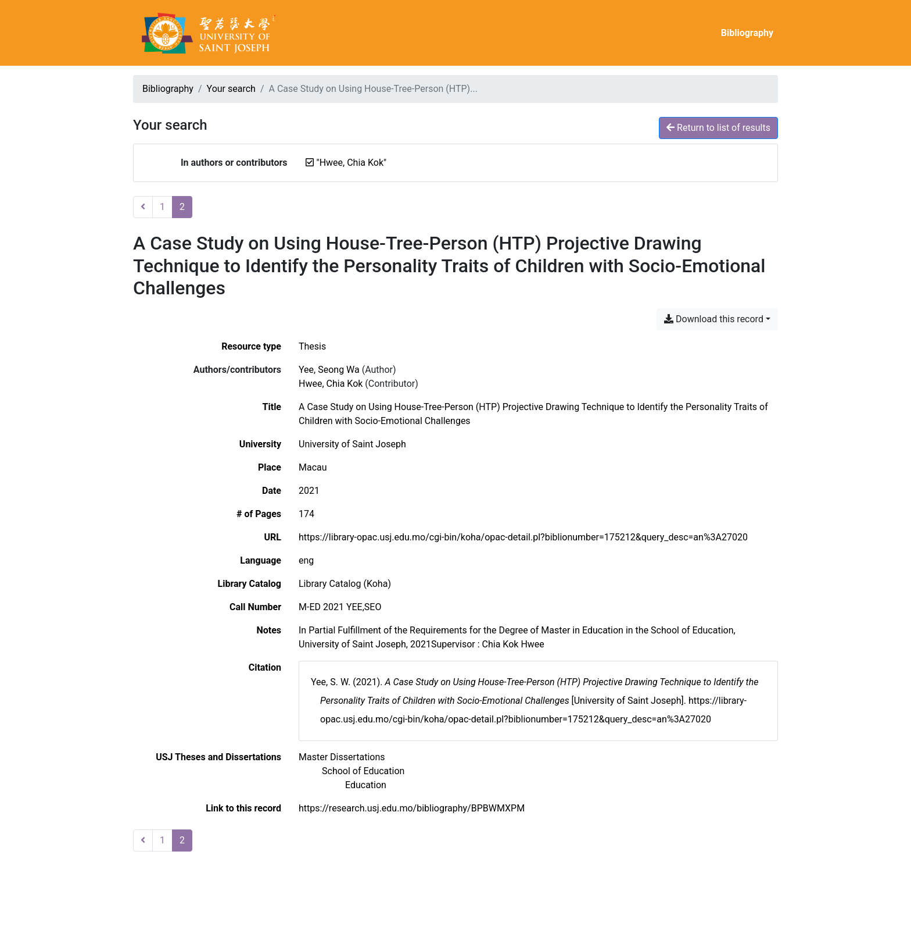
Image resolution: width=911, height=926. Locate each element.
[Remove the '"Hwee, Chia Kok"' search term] (352, 162)
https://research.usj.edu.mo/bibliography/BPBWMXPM (412, 808)
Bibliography (747, 32)
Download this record (713, 319)
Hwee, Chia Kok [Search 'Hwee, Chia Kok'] (331, 383)
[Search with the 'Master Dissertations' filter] (342, 757)
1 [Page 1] (162, 206)
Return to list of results (718, 127)
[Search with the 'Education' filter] (365, 784)
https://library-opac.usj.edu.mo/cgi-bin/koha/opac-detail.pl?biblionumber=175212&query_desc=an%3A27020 (523, 537)
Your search (231, 88)
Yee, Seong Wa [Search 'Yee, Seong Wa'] (329, 369)
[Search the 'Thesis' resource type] (312, 346)
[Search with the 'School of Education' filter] (363, 771)
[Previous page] (143, 207)
